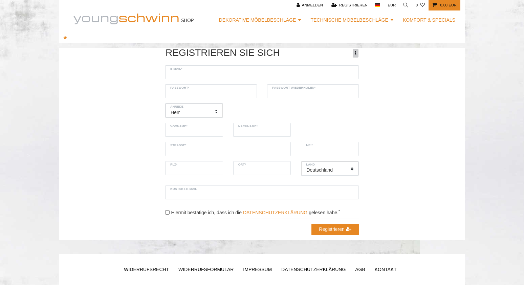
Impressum (257, 269)
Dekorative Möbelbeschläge (257, 20)
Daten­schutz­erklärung (313, 269)
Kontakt (386, 269)
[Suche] (405, 5)
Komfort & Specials (429, 20)
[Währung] (390, 5)
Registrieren (335, 229)
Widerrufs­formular (206, 269)
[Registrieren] (348, 5)
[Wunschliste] (420, 5)
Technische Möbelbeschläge (349, 20)
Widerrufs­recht (146, 269)
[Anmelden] (308, 5)
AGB (360, 269)
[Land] (376, 5)
